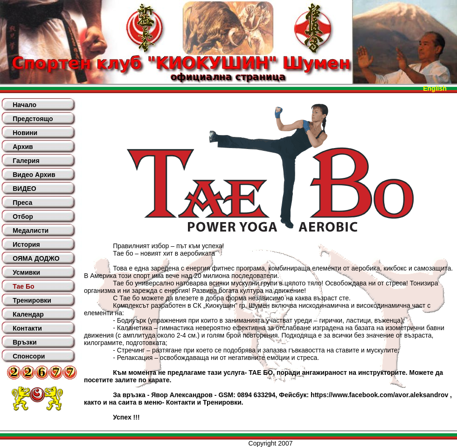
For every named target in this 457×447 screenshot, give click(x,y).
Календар (28, 314)
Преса (22, 202)
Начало (24, 104)
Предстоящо (33, 118)
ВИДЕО (24, 188)
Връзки (24, 342)
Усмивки (26, 272)
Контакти (27, 328)
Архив (23, 146)
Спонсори (29, 356)
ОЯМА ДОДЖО (36, 258)
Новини (25, 132)
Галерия (26, 160)
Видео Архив (34, 174)
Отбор (23, 216)
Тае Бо (23, 286)
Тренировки (32, 300)
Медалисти (30, 230)
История (26, 244)
